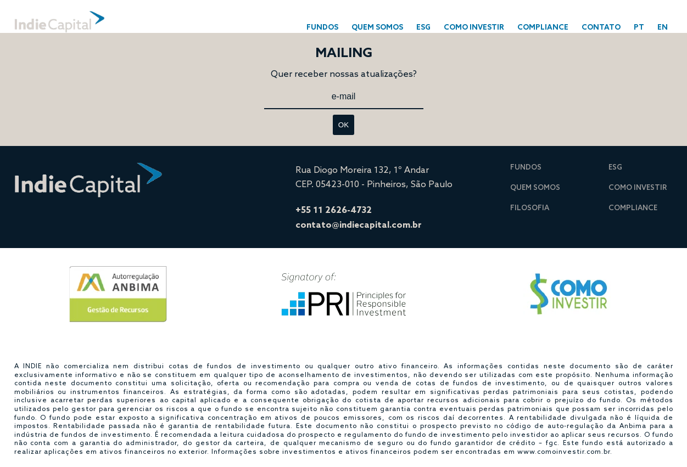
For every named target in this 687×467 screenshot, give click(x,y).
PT (639, 26)
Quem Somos (377, 26)
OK (343, 125)
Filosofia (529, 207)
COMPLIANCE (542, 26)
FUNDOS (322, 26)
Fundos (525, 166)
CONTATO (601, 26)
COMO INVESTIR (474, 26)
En (662, 26)
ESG (423, 26)
